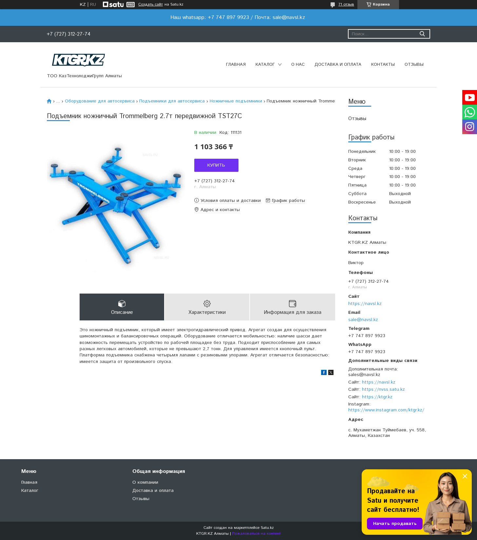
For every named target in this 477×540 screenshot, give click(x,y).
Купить (216, 165)
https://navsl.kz (365, 303)
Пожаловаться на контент (256, 533)
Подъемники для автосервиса (172, 101)
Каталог (265, 65)
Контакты (383, 65)
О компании (145, 482)
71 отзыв (346, 4)
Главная (236, 65)
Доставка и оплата (338, 65)
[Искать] (422, 34)
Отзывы (414, 65)
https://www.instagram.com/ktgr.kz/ (386, 410)
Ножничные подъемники (236, 101)
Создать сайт (150, 4)
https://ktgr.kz (377, 397)
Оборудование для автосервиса (100, 101)
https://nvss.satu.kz (383, 389)
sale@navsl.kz (363, 319)
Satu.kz (267, 528)
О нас (298, 65)
